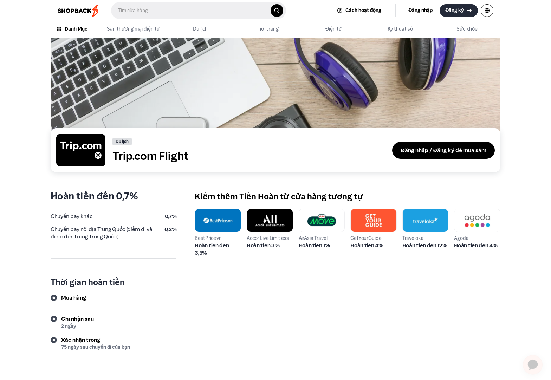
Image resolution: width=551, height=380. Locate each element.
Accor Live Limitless (260, 216)
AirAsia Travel (316, 212)
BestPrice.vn (210, 212)
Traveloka (414, 212)
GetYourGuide (368, 212)
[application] (532, 361)
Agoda (462, 212)
